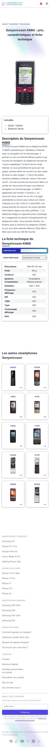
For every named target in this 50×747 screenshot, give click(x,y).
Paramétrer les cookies (13, 677)
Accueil (4, 24)
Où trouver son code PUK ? (15, 647)
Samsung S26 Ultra (11, 605)
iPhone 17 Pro (8, 578)
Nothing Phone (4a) (11, 561)
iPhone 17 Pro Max (11, 573)
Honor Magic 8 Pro (11, 556)
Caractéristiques (10, 258)
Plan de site (7, 682)
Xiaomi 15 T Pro (9, 546)
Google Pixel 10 (9, 551)
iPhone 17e (7, 588)
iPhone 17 (6, 583)
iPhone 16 (6, 593)
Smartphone (13, 24)
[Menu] (47, 3)
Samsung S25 (8, 620)
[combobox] (33, 251)
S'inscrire (25, 712)
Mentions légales (10, 664)
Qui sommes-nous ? (11, 687)
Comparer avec (9, 251)
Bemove (14, 734)
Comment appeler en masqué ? (17, 632)
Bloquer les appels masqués (15, 642)
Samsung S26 (8, 610)
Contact (6, 659)
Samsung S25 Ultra (11, 615)
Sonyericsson (25, 24)
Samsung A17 (8, 541)
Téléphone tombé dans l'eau (15, 637)
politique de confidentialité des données (30, 719)
